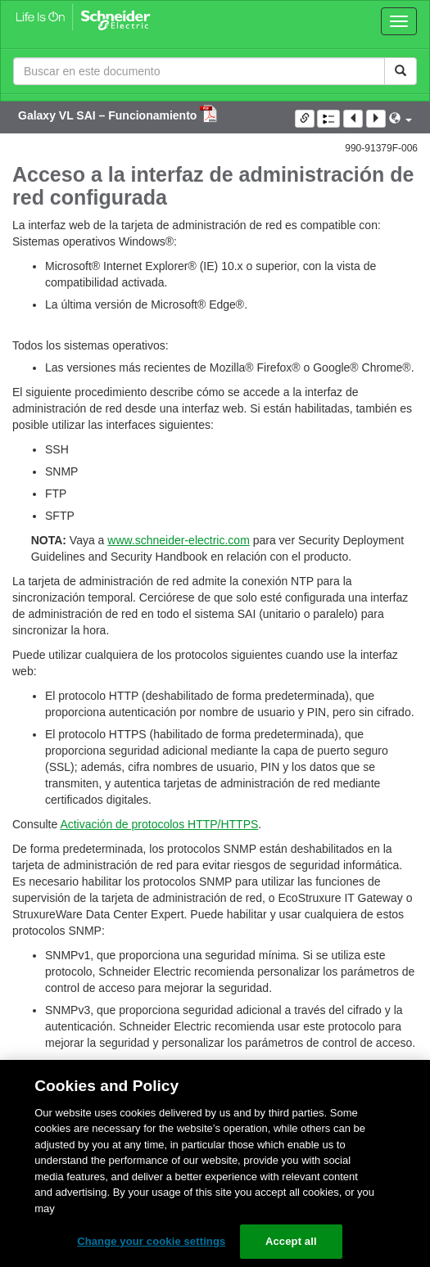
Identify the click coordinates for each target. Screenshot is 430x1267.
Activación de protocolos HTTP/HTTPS (159, 824)
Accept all (291, 1241)
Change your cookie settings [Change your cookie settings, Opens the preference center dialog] (151, 1241)
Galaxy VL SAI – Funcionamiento (109, 115)
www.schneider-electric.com (178, 540)
